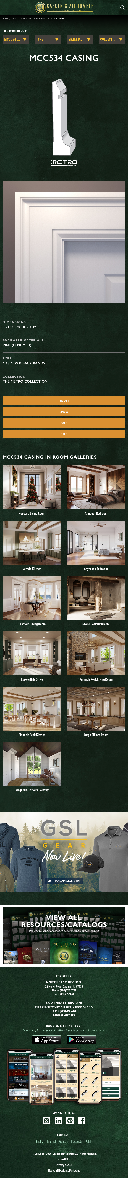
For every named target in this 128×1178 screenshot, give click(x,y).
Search (122, 7)
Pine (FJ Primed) (17, 345)
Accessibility (64, 1159)
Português (76, 1141)
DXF (64, 423)
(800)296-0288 (68, 1010)
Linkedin (58, 1120)
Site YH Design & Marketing (64, 1170)
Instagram (46, 1120)
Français (63, 1141)
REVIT (64, 400)
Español (51, 1141)
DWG (64, 412)
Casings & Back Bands (24, 363)
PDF (64, 434)
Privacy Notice (64, 1165)
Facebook (81, 1120)
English (40, 1141)
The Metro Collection (25, 381)
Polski (88, 1141)
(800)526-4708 (68, 990)
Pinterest (70, 1120)
